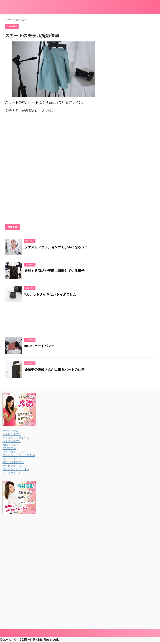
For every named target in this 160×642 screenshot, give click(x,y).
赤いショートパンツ (39, 346)
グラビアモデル (12, 465)
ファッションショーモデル (19, 455)
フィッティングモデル (16, 437)
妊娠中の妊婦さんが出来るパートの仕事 (54, 369)
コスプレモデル (12, 441)
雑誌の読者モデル (13, 462)
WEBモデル (10, 444)
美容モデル (9, 448)
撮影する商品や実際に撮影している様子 (54, 271)
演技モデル (9, 458)
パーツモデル (11, 430)
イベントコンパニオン (16, 469)
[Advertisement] (33, 143)
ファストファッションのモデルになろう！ (56, 247)
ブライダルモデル (13, 451)
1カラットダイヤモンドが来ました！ (52, 294)
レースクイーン (12, 472)
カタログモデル (12, 434)
